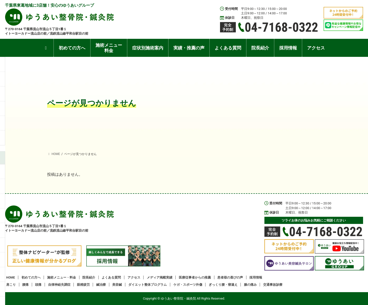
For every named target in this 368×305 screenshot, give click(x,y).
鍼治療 (101, 284)
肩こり (11, 284)
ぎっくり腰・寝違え (223, 284)
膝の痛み (250, 284)
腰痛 (25, 284)
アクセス (134, 277)
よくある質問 (111, 277)
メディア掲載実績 (159, 277)
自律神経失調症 (59, 284)
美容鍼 (117, 284)
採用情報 (255, 277)
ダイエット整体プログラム (147, 284)
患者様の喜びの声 (230, 277)
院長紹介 (88, 277)
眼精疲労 (83, 284)
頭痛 (38, 284)
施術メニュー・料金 (61, 277)
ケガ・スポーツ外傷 (187, 284)
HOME (10, 277)
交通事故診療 (272, 284)
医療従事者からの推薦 (195, 277)
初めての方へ (31, 277)
